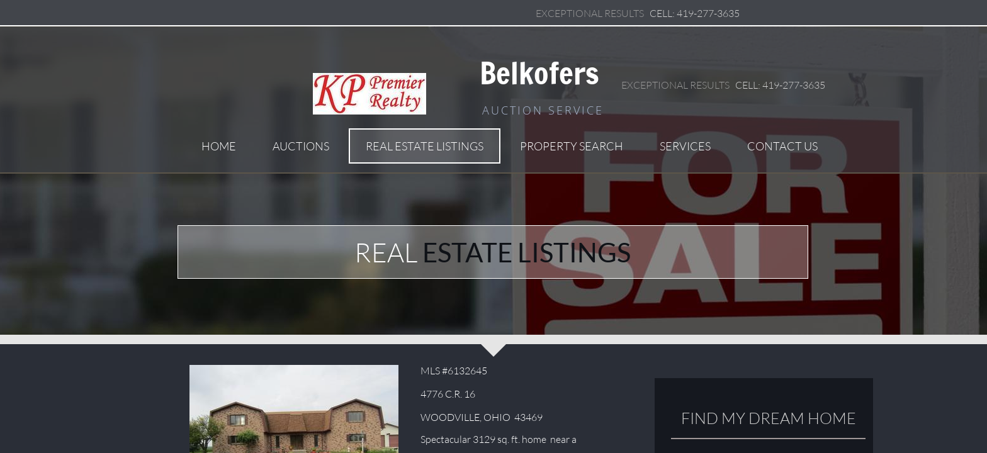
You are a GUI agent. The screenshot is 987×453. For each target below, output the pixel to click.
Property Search (571, 146)
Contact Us (782, 146)
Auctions (301, 146)
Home (218, 146)
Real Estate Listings (424, 146)
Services (685, 146)
